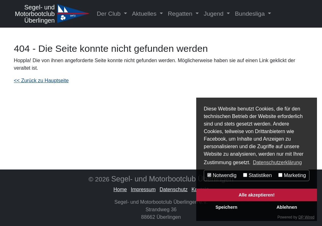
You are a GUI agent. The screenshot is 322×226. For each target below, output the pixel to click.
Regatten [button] (181, 13)
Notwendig (221, 175)
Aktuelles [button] (145, 13)
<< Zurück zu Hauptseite (41, 80)
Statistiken (257, 175)
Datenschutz (174, 189)
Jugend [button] (214, 13)
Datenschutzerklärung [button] (277, 162)
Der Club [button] (109, 13)
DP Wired (306, 217)
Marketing (292, 175)
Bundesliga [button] (250, 13)
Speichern (226, 207)
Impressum (143, 189)
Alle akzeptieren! (257, 194)
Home (120, 189)
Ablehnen (286, 207)
